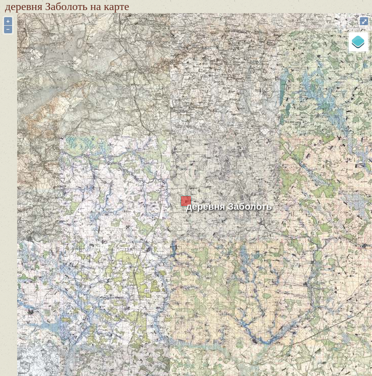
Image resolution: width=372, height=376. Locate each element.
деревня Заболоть (229, 206)
